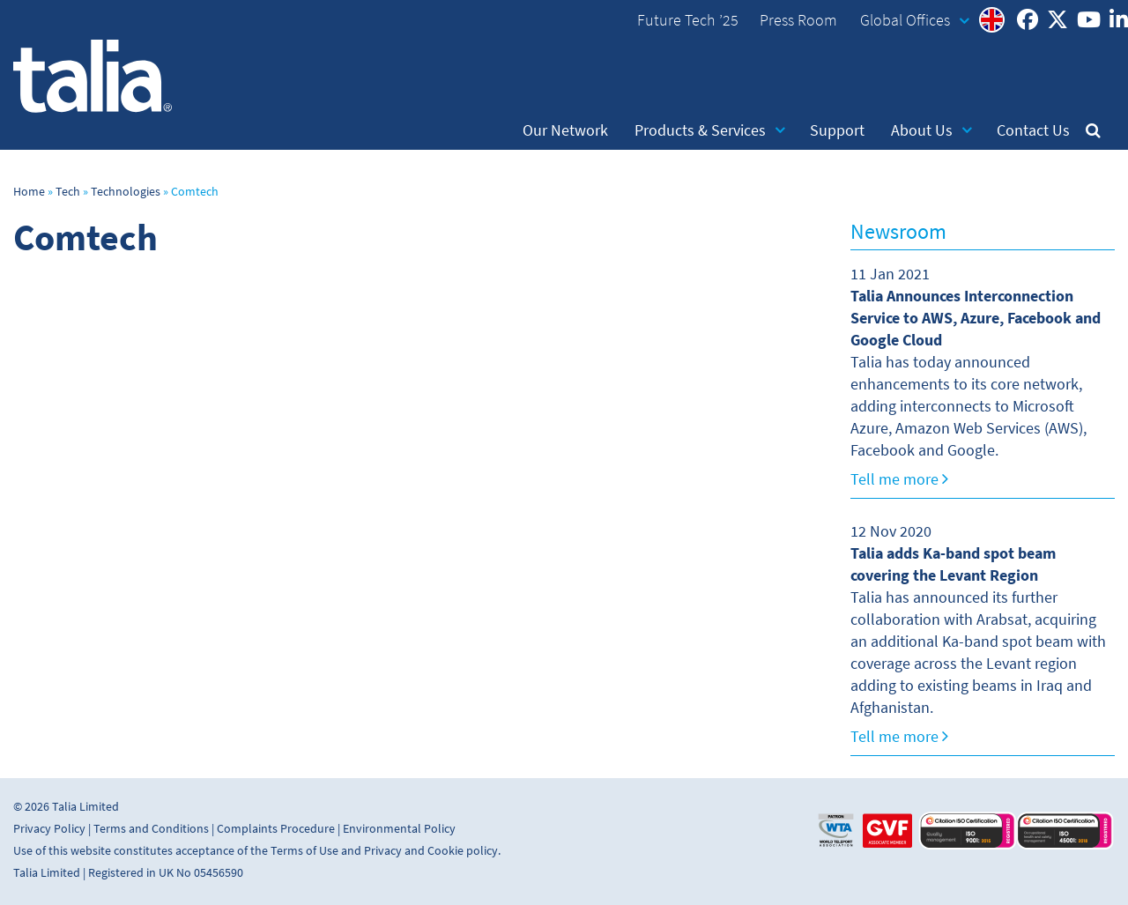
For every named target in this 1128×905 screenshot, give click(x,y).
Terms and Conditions (151, 828)
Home (29, 191)
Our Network (565, 130)
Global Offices (914, 20)
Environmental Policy (399, 828)
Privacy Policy (49, 828)
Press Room (798, 20)
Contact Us (1033, 130)
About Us (931, 130)
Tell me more (899, 479)
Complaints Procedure (276, 828)
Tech (68, 191)
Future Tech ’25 (687, 20)
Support (837, 130)
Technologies (125, 191)
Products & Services (709, 130)
